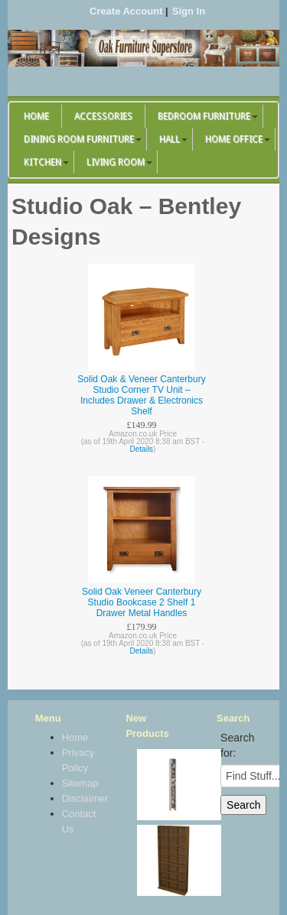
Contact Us (77, 821)
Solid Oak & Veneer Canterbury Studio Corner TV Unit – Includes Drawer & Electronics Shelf (141, 395)
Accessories (103, 116)
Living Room (115, 162)
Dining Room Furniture (79, 139)
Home (36, 116)
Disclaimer (77, 798)
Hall (169, 139)
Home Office (234, 139)
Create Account (126, 11)
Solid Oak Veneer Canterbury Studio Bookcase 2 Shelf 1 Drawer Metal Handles (141, 602)
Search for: (237, 745)
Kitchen (42, 162)
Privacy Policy (77, 760)
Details (142, 449)
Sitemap (77, 783)
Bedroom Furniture (204, 116)
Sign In (188, 11)
